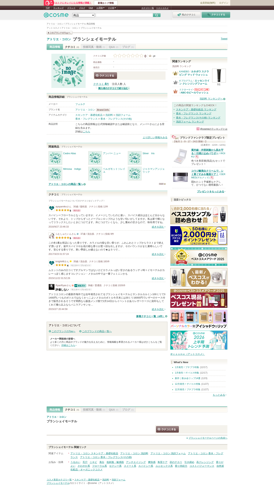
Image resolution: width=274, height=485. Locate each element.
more (161, 183)
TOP (48, 8)
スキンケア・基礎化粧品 (89, 115)
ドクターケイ (186, 89)
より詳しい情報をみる (155, 137)
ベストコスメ (162, 8)
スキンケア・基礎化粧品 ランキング (196, 109)
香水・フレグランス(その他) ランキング (198, 117)
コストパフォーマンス (202, 465)
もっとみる (219, 394)
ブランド (71, 8)
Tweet (224, 38)
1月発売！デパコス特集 (187, 372)
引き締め (189, 462)
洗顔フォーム (123, 115)
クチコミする (105, 75)
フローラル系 (99, 465)
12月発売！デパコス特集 (187, 384)
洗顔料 (109, 115)
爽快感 (151, 462)
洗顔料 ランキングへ (211, 98)
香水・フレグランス (86, 118)
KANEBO (184, 71)
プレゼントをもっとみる (210, 191)
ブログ (82, 8)
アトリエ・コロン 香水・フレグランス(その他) (106, 457)
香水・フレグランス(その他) (116, 118)
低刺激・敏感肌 (115, 462)
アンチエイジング (136, 462)
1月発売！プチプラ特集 (187, 367)
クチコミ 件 (101, 84)
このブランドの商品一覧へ (97, 331)
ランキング (58, 8)
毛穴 (85, 462)
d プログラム (186, 80)
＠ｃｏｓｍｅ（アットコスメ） (187, 354)
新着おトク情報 (106, 3)
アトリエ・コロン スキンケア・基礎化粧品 (94, 453)
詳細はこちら (68, 345)
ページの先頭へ (208, 438)
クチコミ (72, 46)
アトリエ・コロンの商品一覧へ (66, 184)
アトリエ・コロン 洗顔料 (134, 453)
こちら (86, 131)
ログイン (223, 3)
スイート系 (130, 465)
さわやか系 (84, 465)
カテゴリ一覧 (147, 8)
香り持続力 (181, 465)
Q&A (91, 8)
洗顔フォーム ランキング (190, 121)
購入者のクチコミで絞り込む (113, 88)
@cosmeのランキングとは (213, 129)
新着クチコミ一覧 (150, 316)
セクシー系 (115, 465)
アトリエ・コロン (59, 39)
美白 (101, 462)
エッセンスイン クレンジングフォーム (194, 82)
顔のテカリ (176, 462)
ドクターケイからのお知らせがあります (201, 89)
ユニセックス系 (164, 465)
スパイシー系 (145, 465)
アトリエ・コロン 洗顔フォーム (168, 453)
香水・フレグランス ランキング (193, 113)
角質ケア (162, 462)
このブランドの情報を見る (59, 33)
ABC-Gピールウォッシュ (195, 92)
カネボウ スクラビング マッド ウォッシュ (194, 73)
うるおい (75, 462)
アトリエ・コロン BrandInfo (104, 109)
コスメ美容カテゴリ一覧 (59, 479)
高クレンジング (205, 462)
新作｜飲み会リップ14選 (187, 378)
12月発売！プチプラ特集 (187, 389)
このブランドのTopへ (63, 331)
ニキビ (93, 462)
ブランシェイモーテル (94, 39)
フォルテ (80, 104)
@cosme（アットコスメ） (101, 483)
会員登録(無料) (207, 3)
